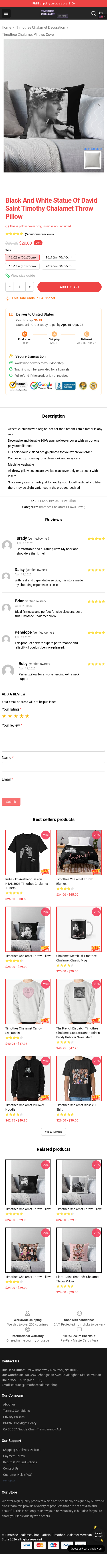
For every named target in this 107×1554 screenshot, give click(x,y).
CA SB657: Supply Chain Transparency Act (32, 1429)
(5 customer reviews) (39, 234)
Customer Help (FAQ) (17, 1474)
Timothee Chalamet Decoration (40, 27)
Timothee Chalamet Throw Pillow (28, 956)
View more (53, 1131)
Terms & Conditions (16, 1410)
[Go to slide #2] (65, 182)
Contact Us (10, 1468)
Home (6, 27)
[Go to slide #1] (42, 182)
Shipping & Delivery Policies (21, 1450)
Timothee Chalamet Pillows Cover (28, 34)
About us (9, 1404)
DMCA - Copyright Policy (19, 1423)
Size (8, 250)
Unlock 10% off (99, 1535)
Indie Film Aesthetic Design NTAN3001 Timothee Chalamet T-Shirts (26, 883)
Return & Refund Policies (20, 1462)
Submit (11, 801)
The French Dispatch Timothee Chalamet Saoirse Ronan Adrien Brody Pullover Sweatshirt (78, 1033)
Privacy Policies (13, 1417)
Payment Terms (14, 1456)
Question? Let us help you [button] (86, 1548)
